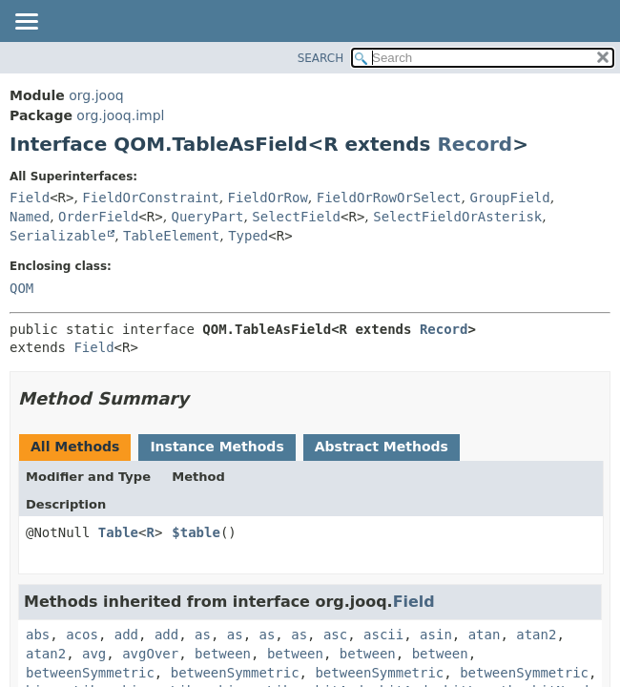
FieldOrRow (268, 197)
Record (474, 144)
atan (484, 634)
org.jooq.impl (120, 115)
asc (335, 634)
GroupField (509, 197)
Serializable (58, 235)
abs (38, 634)
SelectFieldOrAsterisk (457, 216)
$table (196, 532)
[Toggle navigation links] (26, 23)
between (223, 653)
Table (118, 532)
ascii (383, 634)
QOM (21, 288)
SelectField (296, 216)
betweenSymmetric (90, 672)
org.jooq (96, 95)
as (203, 634)
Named (30, 216)
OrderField (98, 216)
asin (436, 634)
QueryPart (208, 216)
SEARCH (321, 58)
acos (82, 634)
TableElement (171, 235)
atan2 (536, 634)
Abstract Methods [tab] (381, 446)
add (126, 634)
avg (94, 653)
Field (30, 197)
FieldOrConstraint (150, 197)
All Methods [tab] (75, 446)
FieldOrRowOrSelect (389, 197)
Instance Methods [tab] (216, 446)
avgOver (150, 653)
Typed (248, 235)
